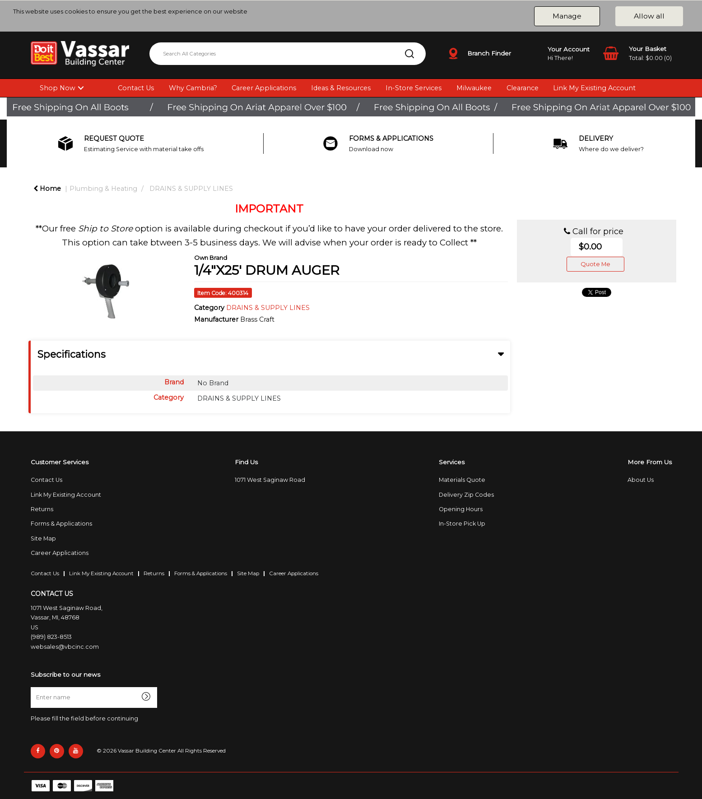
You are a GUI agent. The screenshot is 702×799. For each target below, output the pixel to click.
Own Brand (210, 257)
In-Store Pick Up (462, 523)
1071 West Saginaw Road (270, 479)
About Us (641, 479)
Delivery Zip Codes (466, 494)
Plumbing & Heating (103, 189)
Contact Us (136, 88)
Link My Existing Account (594, 88)
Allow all (649, 16)
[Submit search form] (409, 54)
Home (47, 189)
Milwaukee (474, 88)
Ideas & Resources (341, 88)
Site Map (43, 538)
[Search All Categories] (287, 53)
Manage (567, 16)
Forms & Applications (61, 523)
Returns (42, 509)
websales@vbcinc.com (65, 646)
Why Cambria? (193, 88)
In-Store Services (414, 88)
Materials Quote (462, 479)
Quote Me (595, 264)
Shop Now (57, 88)
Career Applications (264, 88)
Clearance (523, 88)
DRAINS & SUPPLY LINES (191, 189)
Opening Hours (461, 509)
